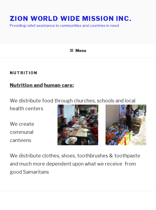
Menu (78, 50)
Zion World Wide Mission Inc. (71, 18)
